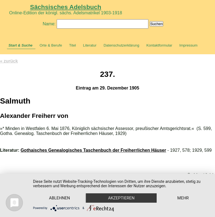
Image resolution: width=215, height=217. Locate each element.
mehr (183, 198)
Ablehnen (59, 198)
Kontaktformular (159, 45)
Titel (72, 45)
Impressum (188, 45)
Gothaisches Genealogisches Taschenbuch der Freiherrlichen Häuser (93, 150)
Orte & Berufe (51, 45)
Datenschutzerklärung (121, 45)
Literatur (90, 45)
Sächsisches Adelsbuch (65, 6)
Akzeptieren (121, 198)
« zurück (9, 61)
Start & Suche (20, 45)
